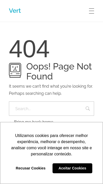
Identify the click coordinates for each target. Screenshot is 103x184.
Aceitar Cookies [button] (72, 168)
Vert (15, 10)
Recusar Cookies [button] (31, 168)
